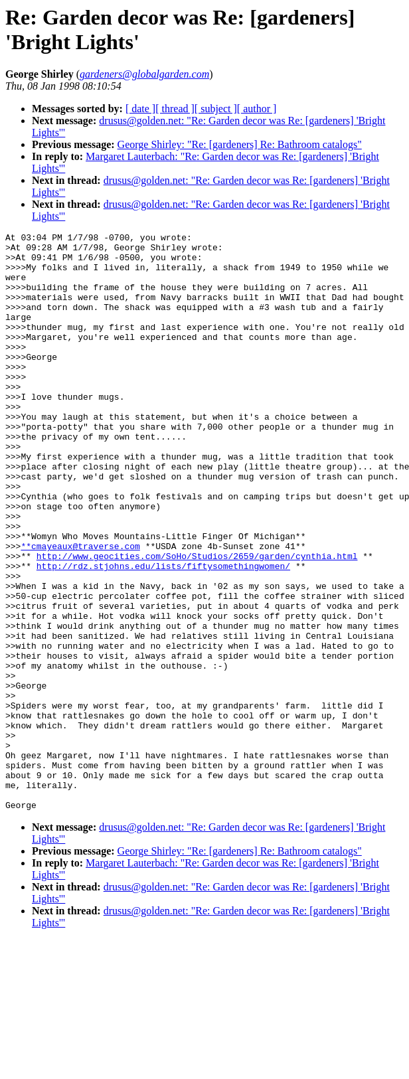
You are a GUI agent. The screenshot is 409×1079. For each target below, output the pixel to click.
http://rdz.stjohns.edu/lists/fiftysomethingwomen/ (163, 633)
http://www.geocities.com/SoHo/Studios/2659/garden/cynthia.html (197, 621)
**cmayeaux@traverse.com (80, 610)
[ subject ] (216, 108)
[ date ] (140, 108)
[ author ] (257, 108)
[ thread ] (175, 108)
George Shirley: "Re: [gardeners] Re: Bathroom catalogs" (240, 144)
